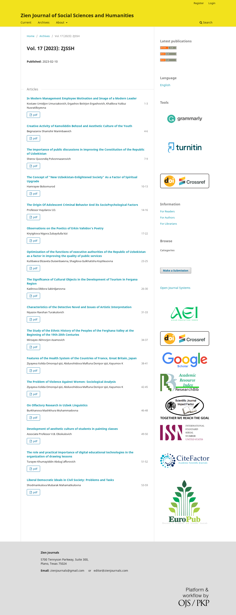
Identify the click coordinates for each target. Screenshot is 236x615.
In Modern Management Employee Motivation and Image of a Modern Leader (82, 98)
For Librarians (168, 223)
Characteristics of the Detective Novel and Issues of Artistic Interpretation (79, 307)
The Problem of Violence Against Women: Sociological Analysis (71, 382)
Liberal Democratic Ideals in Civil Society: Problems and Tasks (70, 480)
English (165, 85)
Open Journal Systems (175, 288)
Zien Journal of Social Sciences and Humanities (77, 15)
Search (206, 22)
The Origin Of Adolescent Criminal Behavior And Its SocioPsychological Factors (82, 205)
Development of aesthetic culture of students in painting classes (72, 429)
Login (211, 3)
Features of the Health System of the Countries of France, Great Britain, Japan (82, 358)
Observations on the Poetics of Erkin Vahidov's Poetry (65, 228)
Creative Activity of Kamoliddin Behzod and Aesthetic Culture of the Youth (79, 126)
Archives (43, 22)
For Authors (167, 217)
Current (26, 22)
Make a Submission (175, 270)
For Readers (167, 211)
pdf (35, 115)
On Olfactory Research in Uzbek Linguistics (57, 405)
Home (30, 36)
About (60, 22)
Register (199, 3)
